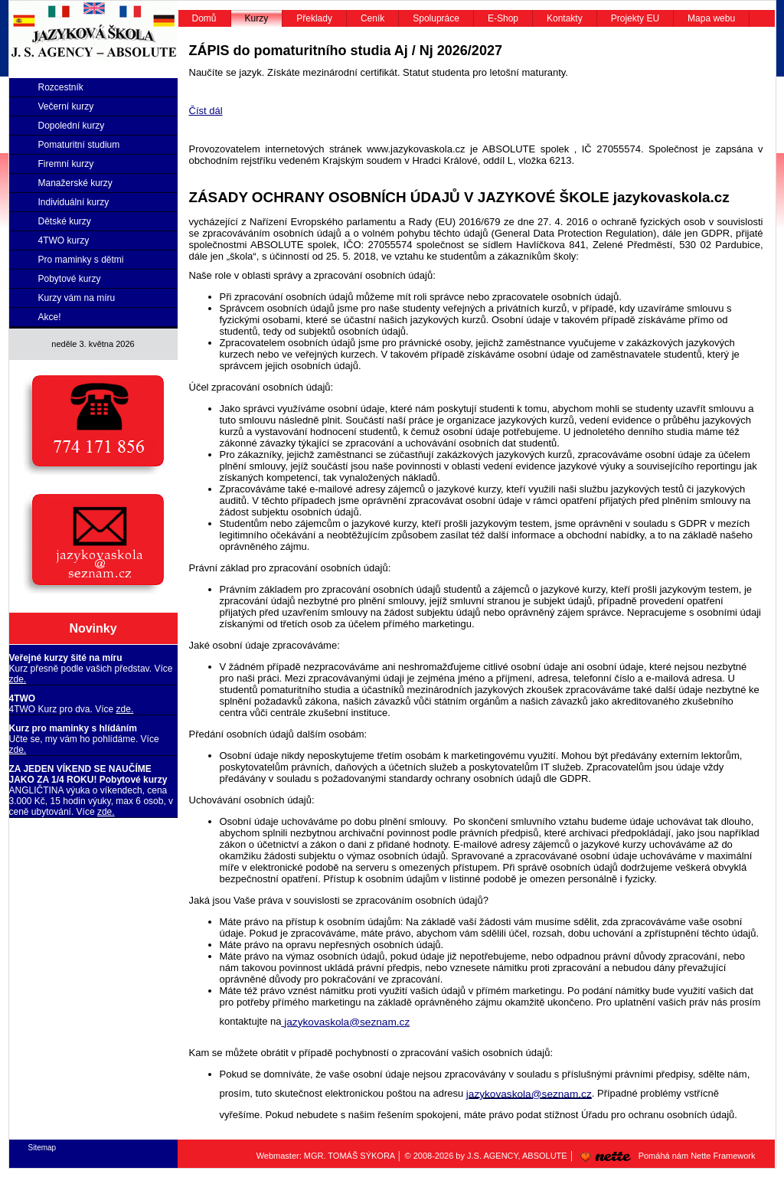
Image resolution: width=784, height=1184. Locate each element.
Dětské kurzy (64, 221)
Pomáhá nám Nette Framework (665, 1155)
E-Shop (503, 18)
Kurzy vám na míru (77, 298)
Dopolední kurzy (71, 125)
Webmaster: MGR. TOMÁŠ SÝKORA (325, 1155)
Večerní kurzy (66, 106)
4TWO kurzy (64, 240)
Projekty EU (635, 18)
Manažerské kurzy (75, 183)
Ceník (372, 18)
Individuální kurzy (73, 202)
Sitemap (42, 1147)
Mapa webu (711, 18)
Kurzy (257, 18)
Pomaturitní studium (79, 144)
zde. (18, 679)
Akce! (49, 317)
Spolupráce (436, 18)
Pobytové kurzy (69, 278)
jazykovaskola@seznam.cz (345, 1022)
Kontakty (565, 18)
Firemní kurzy (66, 164)
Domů (204, 18)
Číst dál (206, 110)
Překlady (314, 18)
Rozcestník (60, 87)
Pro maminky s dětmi (81, 259)
